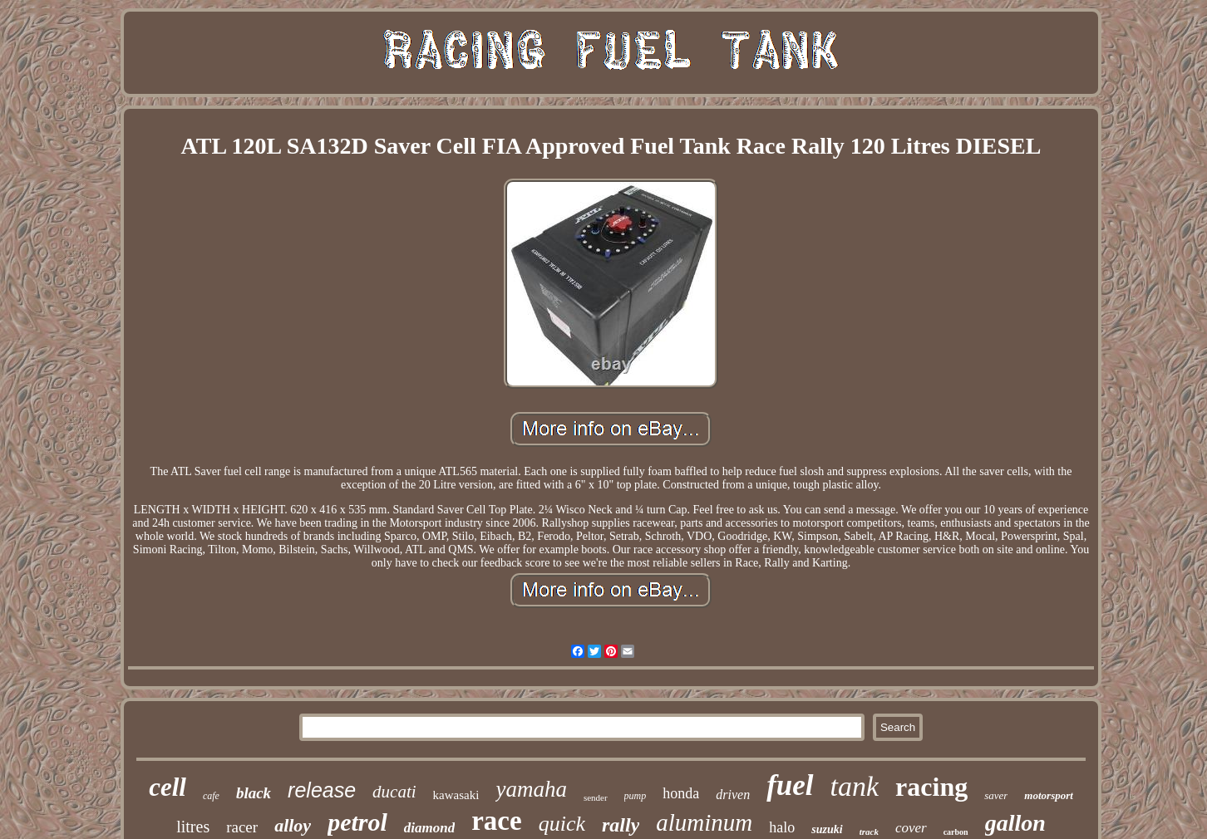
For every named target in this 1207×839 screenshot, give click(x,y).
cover (911, 828)
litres (192, 826)
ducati (394, 792)
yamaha (530, 789)
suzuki (826, 829)
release (322, 790)
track (869, 832)
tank (854, 786)
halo (782, 827)
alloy (292, 825)
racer (242, 827)
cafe (211, 796)
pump (635, 796)
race (496, 821)
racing (931, 787)
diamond (429, 828)
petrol (357, 822)
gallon (1015, 823)
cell (167, 787)
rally (620, 825)
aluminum (704, 822)
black (253, 793)
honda (681, 793)
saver (995, 795)
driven (733, 794)
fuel (789, 785)
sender (596, 797)
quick (562, 824)
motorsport (1048, 795)
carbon (955, 832)
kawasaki (456, 795)
